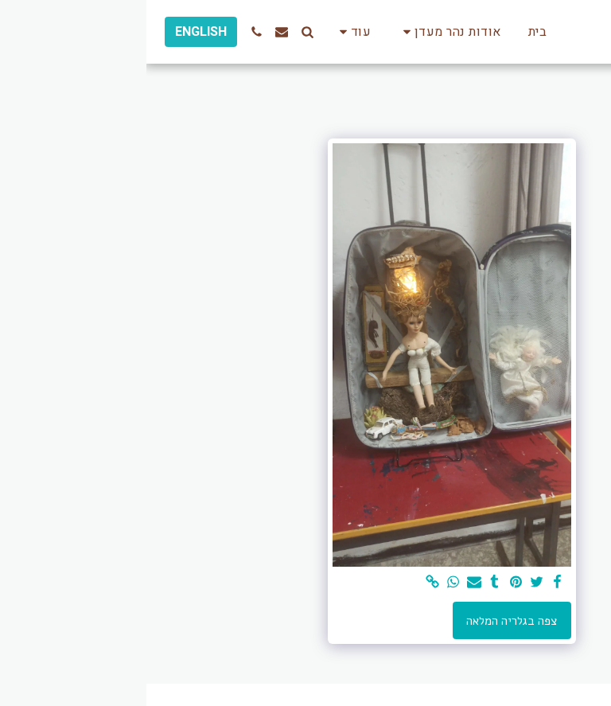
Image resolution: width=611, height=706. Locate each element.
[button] (303, 32)
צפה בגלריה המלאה (365, 621)
